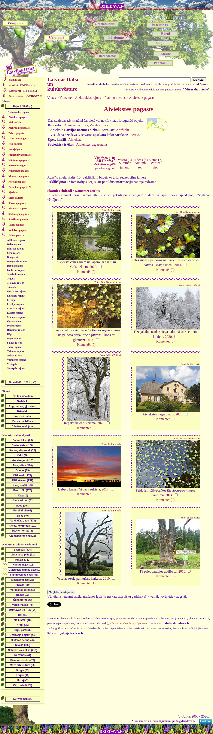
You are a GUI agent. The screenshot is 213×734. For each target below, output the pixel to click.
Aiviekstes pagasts (142, 97)
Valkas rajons (14, 355)
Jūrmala (11, 287)
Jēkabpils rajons (16, 274)
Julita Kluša (114, 210)
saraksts (22, 85)
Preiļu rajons (14, 325)
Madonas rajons (16, 317)
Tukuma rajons (15, 351)
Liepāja (11, 299)
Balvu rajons (14, 244)
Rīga (9, 334)
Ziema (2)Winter (155, 161)
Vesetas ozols (98, 125)
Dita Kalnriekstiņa (190, 212)
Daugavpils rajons (17, 261)
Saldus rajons (14, 342)
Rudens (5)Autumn (140, 161)
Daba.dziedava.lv (25, 96)
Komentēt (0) (86, 271)
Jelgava (11, 278)
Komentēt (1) (86, 583)
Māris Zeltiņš (192, 285)
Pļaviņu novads (114, 97)
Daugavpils (13, 257)
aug (127, 167)
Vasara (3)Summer (125, 161)
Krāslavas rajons (16, 291)
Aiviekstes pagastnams (91, 144)
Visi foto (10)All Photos (105, 161)
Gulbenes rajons (16, 270)
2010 (106, 578)
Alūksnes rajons (16, 240)
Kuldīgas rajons (16, 295)
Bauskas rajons (15, 248)
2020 (92, 267)
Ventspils (12, 364)
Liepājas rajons (15, 304)
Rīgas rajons (14, 338)
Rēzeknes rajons (16, 329)
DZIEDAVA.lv (112, 6)
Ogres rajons (14, 321)
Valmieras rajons (16, 359)
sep (140, 167)
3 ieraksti (135, 135)
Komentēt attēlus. (88, 191)
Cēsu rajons (13, 252)
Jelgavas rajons (15, 282)
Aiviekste (74, 139)
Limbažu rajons (16, 308)
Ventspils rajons (16, 368)
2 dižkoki (122, 130)
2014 (177, 265)
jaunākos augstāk (104, 168)
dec (155, 167)
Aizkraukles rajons (18, 112)
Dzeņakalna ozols (76, 125)
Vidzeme (66, 97)
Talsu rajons (14, 347)
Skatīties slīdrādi (59, 191)
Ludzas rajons (15, 312)
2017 (105, 489)
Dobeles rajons (15, 265)
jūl (122, 167)
